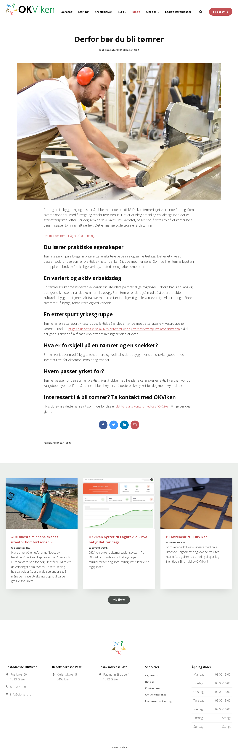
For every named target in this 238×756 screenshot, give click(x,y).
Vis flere (119, 600)
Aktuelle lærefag (156, 696)
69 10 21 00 (18, 688)
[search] (200, 9)
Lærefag (48, 9)
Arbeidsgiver (91, 9)
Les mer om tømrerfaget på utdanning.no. (74, 235)
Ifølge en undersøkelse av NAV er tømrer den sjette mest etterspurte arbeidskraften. (129, 328)
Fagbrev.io (221, 9)
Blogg (129, 9)
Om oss (147, 9)
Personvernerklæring (159, 703)
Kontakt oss (153, 690)
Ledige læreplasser (176, 9)
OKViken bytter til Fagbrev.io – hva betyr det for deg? (115, 540)
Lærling (68, 9)
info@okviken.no (21, 695)
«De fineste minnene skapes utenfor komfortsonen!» (36, 540)
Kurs (112, 9)
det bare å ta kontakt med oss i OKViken (145, 406)
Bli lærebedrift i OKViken (187, 537)
